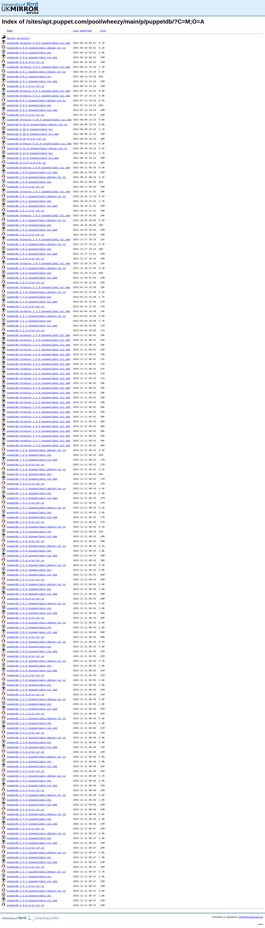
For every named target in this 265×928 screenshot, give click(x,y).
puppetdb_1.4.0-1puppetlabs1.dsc (29, 531)
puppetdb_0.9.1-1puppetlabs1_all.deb (32, 81)
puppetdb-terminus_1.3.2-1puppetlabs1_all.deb (38, 349)
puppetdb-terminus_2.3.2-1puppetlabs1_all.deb (38, 416)
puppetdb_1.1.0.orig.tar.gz (25, 306)
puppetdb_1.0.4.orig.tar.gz (25, 258)
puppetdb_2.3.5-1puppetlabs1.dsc (29, 838)
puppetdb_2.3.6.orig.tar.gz (25, 866)
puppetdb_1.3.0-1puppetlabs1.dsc (29, 474)
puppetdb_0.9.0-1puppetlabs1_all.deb (32, 57)
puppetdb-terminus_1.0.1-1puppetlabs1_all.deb (38, 191)
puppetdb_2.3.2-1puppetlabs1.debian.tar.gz (36, 775)
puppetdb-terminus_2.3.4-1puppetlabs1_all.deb (38, 426)
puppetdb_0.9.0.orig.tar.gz (25, 62)
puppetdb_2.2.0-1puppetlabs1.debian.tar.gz (36, 680)
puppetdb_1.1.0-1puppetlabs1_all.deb (32, 301)
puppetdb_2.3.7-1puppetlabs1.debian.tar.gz (36, 871)
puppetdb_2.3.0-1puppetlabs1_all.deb (32, 747)
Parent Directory (18, 38)
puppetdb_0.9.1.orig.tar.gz (25, 86)
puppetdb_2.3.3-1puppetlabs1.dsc (29, 799)
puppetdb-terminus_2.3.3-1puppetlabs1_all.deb (38, 421)
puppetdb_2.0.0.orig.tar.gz (25, 656)
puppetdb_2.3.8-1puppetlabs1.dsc (29, 895)
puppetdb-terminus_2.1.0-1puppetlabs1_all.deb (38, 387)
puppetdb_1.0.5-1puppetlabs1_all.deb (32, 277)
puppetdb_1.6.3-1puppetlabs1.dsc (29, 627)
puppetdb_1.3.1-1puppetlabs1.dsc (29, 493)
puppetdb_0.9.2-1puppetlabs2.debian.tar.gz (36, 100)
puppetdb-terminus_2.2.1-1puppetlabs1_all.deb (38, 397)
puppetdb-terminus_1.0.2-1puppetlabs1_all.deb (38, 215)
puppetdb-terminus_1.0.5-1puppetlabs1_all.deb (38, 263)
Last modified (82, 30)
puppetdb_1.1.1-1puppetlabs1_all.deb (32, 325)
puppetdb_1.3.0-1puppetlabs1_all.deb (32, 478)
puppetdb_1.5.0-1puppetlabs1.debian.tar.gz (36, 546)
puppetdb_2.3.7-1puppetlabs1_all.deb (32, 881)
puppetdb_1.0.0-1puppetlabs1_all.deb (32, 172)
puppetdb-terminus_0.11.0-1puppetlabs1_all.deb (39, 143)
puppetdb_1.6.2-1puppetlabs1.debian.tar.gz (36, 603)
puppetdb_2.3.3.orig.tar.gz (25, 809)
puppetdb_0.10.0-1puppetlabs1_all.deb (33, 134)
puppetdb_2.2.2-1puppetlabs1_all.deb (32, 728)
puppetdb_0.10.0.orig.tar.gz (26, 138)
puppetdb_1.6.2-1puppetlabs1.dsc (29, 608)
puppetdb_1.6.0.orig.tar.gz (25, 598)
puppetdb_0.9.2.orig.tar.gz (25, 114)
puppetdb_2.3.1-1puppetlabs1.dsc (29, 761)
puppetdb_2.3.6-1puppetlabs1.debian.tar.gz (36, 852)
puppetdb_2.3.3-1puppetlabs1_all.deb (32, 804)
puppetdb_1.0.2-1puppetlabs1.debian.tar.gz (36, 220)
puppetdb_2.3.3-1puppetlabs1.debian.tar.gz (36, 795)
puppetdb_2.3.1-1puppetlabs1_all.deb (32, 766)
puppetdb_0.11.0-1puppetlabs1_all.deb (33, 158)
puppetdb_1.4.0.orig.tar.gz (25, 541)
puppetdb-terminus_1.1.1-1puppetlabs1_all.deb (38, 311)
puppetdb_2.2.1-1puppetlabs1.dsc (29, 704)
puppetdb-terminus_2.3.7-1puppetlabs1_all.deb (38, 440)
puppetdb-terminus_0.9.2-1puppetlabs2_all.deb (38, 95)
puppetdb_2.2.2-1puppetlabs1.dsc (29, 723)
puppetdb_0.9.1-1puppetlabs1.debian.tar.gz (36, 71)
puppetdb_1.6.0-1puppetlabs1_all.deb (32, 593)
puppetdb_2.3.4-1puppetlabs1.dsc (29, 819)
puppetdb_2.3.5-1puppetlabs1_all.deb (32, 843)
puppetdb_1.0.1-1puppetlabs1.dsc (29, 201)
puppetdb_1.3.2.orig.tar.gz (25, 522)
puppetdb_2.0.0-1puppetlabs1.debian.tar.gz (36, 641)
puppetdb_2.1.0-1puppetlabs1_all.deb (32, 670)
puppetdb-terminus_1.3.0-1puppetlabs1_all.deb (38, 340)
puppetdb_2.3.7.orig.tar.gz (25, 886)
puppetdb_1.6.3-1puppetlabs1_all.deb (32, 632)
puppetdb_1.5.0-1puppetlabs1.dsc (29, 550)
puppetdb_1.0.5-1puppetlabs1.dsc (29, 273)
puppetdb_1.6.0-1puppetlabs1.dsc (29, 589)
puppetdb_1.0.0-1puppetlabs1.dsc (29, 181)
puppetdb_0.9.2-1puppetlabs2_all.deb (32, 110)
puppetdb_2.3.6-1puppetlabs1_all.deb (32, 862)
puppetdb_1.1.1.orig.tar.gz (25, 330)
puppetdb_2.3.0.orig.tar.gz (25, 752)
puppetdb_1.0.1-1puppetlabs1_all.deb (32, 205)
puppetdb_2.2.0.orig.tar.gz (25, 694)
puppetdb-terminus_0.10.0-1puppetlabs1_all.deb (39, 119)
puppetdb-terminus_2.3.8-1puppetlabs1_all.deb (38, 445)
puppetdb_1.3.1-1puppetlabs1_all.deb (32, 498)
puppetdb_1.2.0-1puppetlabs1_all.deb (32, 459)
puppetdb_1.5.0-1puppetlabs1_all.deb (32, 555)
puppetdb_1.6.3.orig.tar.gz (25, 637)
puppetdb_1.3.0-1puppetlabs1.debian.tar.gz (36, 469)
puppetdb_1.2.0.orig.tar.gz (25, 464)
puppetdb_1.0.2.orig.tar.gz (25, 234)
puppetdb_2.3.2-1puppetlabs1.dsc (29, 780)
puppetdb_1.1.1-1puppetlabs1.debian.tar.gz (36, 316)
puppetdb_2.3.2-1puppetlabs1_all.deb (32, 785)
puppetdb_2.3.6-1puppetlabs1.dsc (29, 857)
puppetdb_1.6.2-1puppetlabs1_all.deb (32, 613)
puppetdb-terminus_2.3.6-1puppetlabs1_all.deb (38, 435)
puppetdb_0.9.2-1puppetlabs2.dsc (29, 105)
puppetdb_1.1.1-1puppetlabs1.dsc (29, 320)
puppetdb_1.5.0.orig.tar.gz (25, 560)
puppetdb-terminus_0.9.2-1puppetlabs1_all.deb (38, 90)
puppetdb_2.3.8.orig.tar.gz (25, 905)
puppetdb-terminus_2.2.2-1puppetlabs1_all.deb (38, 402)
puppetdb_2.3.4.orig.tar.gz (25, 828)
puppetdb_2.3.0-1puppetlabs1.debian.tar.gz (36, 737)
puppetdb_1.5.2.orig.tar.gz (25, 579)
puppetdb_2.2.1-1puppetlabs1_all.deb (32, 708)
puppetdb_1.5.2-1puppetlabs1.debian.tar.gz (36, 565)
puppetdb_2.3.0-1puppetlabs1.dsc (29, 742)
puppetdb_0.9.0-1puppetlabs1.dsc (29, 52)
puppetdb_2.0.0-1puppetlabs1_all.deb (32, 651)
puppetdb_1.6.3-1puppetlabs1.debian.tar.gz (36, 622)
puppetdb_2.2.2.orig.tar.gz (25, 732)
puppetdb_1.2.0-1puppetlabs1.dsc (29, 455)
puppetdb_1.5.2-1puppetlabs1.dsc (29, 570)
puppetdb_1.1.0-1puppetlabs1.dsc (29, 296)
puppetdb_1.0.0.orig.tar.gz (25, 186)
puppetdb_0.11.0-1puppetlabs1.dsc (30, 153)
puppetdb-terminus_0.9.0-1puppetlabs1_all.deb (38, 43)
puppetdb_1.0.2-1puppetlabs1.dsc (29, 225)
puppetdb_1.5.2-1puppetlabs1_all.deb (32, 574)
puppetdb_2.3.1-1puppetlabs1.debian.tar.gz (36, 756)
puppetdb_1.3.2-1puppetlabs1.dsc (29, 512)
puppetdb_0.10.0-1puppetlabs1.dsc (30, 129)
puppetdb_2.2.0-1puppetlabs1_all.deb (32, 689)
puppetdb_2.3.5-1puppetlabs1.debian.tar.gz (36, 833)
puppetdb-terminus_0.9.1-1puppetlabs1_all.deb (38, 67)
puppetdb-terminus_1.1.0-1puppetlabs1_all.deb (38, 287)
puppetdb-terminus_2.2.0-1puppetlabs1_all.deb (38, 392)
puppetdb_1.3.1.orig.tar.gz (25, 502)
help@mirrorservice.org (251, 917)
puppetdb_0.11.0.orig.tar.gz (26, 162)
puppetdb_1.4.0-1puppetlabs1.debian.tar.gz (36, 526)
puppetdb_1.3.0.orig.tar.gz (25, 483)
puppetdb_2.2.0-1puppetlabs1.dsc (29, 684)
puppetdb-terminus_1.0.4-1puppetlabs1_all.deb (38, 239)
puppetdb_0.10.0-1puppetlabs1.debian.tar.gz (37, 124)
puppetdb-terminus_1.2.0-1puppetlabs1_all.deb (38, 335)
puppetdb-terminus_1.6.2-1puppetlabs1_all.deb (38, 373)
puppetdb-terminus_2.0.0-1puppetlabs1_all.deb (38, 383)
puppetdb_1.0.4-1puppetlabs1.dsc (29, 249)
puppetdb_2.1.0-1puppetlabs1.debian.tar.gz (36, 661)
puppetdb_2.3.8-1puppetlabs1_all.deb (32, 900)
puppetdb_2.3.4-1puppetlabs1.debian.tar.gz (36, 814)
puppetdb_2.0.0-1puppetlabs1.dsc (29, 646)
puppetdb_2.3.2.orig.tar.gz (25, 790)
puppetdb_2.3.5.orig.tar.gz (25, 847)
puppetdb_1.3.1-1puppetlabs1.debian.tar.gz (36, 488)
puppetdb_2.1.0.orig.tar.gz (25, 675)
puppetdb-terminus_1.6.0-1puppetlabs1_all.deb (38, 368)
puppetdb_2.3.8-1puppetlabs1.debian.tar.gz (36, 890)
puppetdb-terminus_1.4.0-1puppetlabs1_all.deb (38, 354)
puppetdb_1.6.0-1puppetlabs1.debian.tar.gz (36, 584)
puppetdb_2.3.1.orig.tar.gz (25, 771)
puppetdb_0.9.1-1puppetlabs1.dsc (29, 76)
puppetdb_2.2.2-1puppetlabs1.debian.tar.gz (36, 718)
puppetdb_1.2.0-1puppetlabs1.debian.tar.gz (36, 450)
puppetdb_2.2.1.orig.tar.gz (25, 713)
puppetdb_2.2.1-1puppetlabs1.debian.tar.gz (36, 699)
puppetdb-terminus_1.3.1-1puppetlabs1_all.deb (38, 344)
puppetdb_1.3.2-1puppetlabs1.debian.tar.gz (36, 507)
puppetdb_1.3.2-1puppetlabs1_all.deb (32, 517)
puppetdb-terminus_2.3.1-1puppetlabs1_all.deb (38, 411)
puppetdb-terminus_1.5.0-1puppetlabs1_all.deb (38, 359)
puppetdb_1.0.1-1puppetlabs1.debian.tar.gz (36, 196)
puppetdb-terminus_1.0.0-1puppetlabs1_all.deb (38, 167)
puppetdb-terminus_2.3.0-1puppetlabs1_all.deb (38, 407)
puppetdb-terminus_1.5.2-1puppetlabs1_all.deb (38, 364)
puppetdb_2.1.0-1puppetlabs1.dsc (29, 665)
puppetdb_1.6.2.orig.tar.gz (25, 617)
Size (103, 30)
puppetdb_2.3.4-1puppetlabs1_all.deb (32, 823)
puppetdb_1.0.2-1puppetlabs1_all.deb (32, 229)
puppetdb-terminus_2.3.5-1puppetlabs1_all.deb (38, 431)
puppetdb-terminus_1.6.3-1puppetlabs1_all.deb (38, 378)
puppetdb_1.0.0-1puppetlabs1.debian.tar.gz (36, 177)
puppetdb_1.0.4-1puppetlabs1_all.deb (32, 253)
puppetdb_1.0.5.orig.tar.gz (25, 282)
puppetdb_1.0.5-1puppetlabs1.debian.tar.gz (36, 268)
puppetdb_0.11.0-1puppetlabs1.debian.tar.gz (37, 148)
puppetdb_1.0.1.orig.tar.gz (25, 210)
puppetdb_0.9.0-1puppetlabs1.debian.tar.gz (36, 47)
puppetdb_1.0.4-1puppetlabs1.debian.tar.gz (36, 244)
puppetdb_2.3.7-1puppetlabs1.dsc (29, 876)
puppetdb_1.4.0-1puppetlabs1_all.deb (32, 536)
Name (10, 30)
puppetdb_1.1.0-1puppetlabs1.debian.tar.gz (36, 292)
